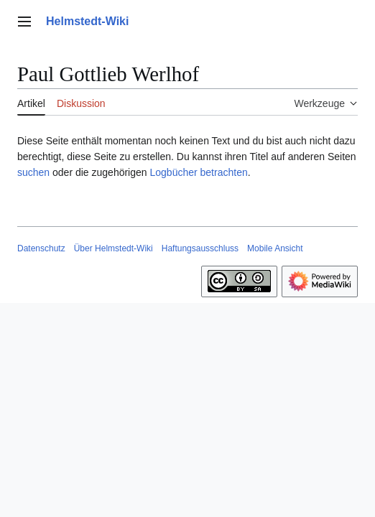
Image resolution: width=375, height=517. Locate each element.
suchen (33, 172)
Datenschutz (41, 248)
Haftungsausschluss (200, 248)
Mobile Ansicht (274, 248)
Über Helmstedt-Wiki (113, 248)
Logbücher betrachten (198, 172)
